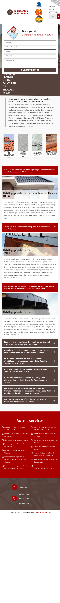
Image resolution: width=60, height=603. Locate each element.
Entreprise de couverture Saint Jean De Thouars (16, 435)
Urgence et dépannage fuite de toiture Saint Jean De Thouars (44, 454)
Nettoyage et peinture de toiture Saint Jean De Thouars (15, 428)
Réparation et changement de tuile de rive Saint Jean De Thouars (16, 467)
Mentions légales (43, 512)
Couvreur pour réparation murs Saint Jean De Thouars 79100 (44, 467)
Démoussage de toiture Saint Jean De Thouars (15, 445)
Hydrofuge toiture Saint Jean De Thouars (44, 448)
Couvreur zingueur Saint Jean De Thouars (15, 451)
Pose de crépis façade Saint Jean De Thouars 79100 (46, 460)
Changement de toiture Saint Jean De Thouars (45, 435)
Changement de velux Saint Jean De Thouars (46, 441)
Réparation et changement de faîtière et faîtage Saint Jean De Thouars (15, 459)
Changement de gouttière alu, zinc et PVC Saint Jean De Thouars (45, 428)
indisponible (21, 11)
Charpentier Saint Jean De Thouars (16, 440)
